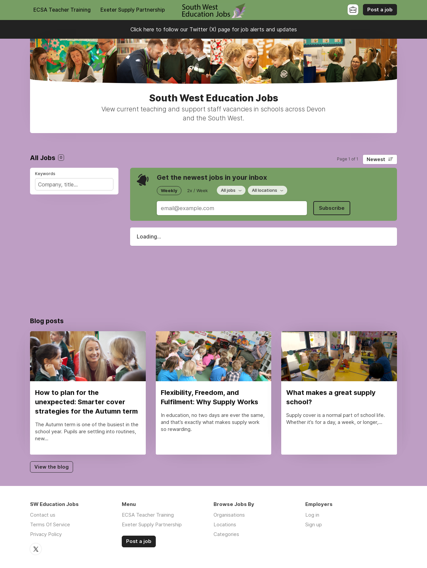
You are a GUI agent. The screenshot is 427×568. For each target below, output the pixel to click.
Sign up (313, 524)
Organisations (229, 515)
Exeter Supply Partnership (132, 10)
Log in (312, 515)
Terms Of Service (50, 524)
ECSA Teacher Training (62, 10)
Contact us (42, 515)
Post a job (380, 10)
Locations (225, 524)
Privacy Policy (46, 534)
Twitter (35, 549)
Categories (226, 534)
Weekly (169, 190)
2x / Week (197, 190)
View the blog (51, 467)
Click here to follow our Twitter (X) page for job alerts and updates (213, 29)
